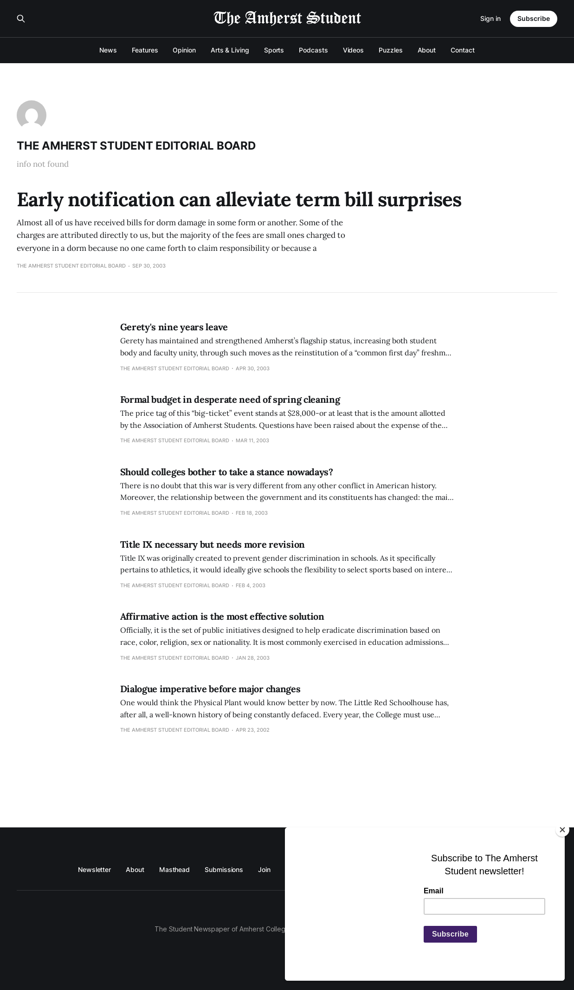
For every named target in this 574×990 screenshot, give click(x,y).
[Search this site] (21, 19)
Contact (462, 50)
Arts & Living (230, 50)
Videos (353, 50)
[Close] (562, 830)
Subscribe (533, 18)
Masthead (174, 869)
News (108, 50)
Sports (274, 50)
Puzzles (390, 50)
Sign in (490, 18)
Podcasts (313, 50)
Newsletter (94, 869)
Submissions (224, 869)
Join (264, 869)
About (427, 50)
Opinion (184, 50)
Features (145, 50)
